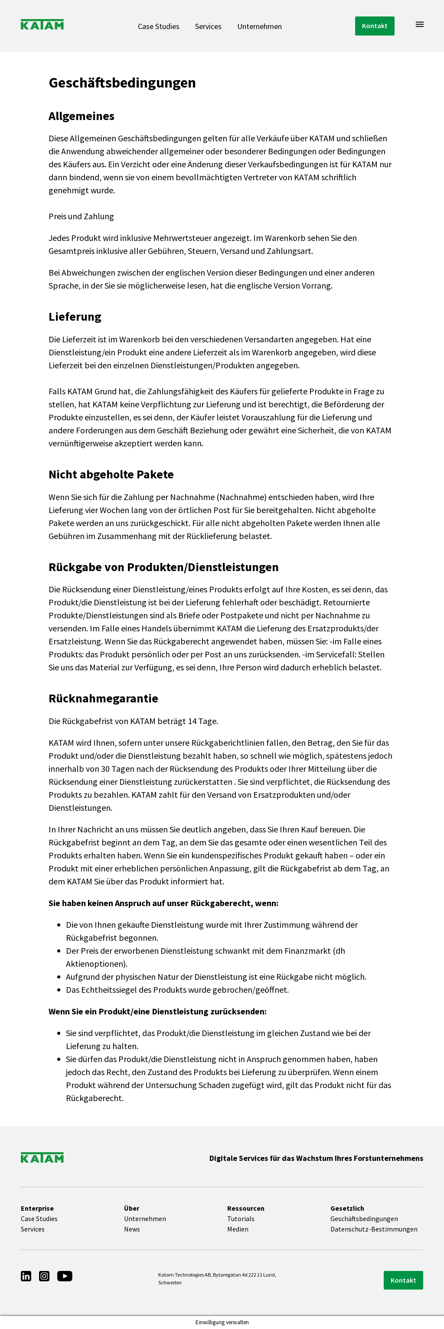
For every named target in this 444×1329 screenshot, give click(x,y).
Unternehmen (259, 26)
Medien (237, 1229)
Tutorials (241, 1218)
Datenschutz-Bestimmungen (374, 1229)
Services (208, 26)
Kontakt (375, 25)
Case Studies (159, 26)
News (132, 1229)
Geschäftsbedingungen (364, 1218)
